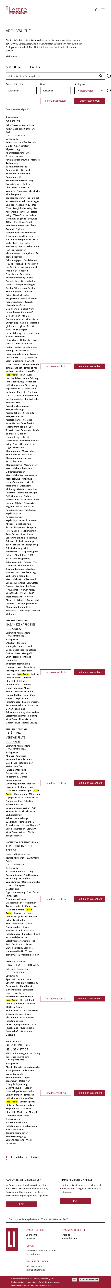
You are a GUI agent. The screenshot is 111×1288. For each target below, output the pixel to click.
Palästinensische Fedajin (19, 496)
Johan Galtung (30, 378)
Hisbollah (25, 340)
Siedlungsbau (30, 1125)
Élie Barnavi (12, 117)
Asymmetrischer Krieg (17, 159)
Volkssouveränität (15, 582)
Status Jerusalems (15, 1129)
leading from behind (16, 426)
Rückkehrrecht (27, 811)
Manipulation (13, 451)
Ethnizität (28, 989)
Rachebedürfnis (23, 523)
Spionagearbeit (14, 561)
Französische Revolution (18, 274)
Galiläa (9, 653)
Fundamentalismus (16, 769)
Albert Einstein (21, 145)
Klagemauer (20, 794)
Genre (43, 84)
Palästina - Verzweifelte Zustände (15, 737)
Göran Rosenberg (16, 961)
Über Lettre (31, 1234)
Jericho (35, 674)
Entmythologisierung (16, 1084)
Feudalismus (30, 260)
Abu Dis (10, 755)
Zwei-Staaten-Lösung (26, 722)
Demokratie (12, 986)
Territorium (18, 944)
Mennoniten (30, 464)
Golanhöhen (12, 308)
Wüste (22, 832)
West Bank (11, 719)
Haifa (17, 906)
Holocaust (11, 787)
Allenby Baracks (14, 1066)
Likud (9, 687)
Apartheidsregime (15, 152)
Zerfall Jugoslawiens (26, 603)
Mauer (9, 691)
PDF (21, 1204)
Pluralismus (12, 1027)
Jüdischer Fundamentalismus (21, 1105)
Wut (31, 951)
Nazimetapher (13, 926)
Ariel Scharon (31, 874)
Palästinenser (13, 701)
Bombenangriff (14, 177)
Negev (9, 698)
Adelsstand (11, 142)
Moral (29, 923)
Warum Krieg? (28, 589)
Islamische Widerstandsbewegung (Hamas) (18, 664)
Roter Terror (12, 534)
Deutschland (12, 888)
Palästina (10, 492)
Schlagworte (81, 84)
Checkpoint (20, 885)
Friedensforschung (15, 277)
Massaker (27, 454)
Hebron (17, 656)
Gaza (17, 653)
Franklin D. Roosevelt (17, 270)
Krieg (18, 402)
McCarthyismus (14, 461)
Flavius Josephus (14, 263)
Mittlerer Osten (14, 1007)
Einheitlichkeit (13, 989)
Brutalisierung (13, 183)
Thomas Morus (25, 565)
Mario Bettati (13, 454)
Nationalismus (31, 1010)
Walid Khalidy (13, 1041)
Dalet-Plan (24, 1080)
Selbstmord (11, 551)
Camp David (25, 646)
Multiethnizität (14, 1010)
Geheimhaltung (29, 281)
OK (74, 1280)
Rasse (9, 527)
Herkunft (20, 336)
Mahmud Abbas (22, 687)
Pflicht (18, 503)
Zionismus (11, 610)
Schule (16, 544)
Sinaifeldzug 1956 (24, 555)
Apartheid (21, 755)
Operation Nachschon (17, 1115)
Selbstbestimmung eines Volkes (22, 712)
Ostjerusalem (21, 698)
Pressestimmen (33, 1253)
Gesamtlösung (13, 1087)
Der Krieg (13, 121)
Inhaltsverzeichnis (56, 366)
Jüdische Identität (27, 916)
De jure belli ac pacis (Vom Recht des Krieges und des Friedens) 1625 (23, 201)
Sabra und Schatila (15, 537)
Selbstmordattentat (16, 715)
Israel (9, 364)
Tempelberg (25, 821)
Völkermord (30, 579)
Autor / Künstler (14, 84)
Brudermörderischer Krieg (19, 180)
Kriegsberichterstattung (18, 405)
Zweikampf (24, 610)
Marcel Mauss (29, 451)
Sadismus (32, 537)
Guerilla (24, 322)
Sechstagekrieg (30, 544)
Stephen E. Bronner (17, 620)
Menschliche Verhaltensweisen (22, 475)
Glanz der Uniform (15, 305)
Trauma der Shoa (15, 568)
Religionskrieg (28, 530)
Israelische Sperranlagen (19, 790)
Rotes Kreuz (27, 534)
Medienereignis (14, 464)
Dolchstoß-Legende (16, 218)
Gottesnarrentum (15, 319)
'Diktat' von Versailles (24, 215)
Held (8, 329)
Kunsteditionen (69, 1238)
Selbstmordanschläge (17, 818)
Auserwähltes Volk (15, 759)
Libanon (22, 433)
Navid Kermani (32, 842)
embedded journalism (17, 225)
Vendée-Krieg (29, 572)
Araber (21, 979)
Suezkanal (11, 821)
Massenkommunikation (18, 457)
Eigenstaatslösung (15, 892)
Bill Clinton (28, 1070)
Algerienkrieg (13, 149)
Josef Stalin (31, 388)
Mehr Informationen (89, 1280)
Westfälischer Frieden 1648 (20, 593)
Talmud (27, 561)
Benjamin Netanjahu (27, 982)
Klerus (17, 395)
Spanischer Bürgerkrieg (18, 558)
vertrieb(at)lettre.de (35, 1269)
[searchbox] (21, 90)
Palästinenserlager (27, 492)
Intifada (27, 656)
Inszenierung (22, 350)
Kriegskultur (29, 412)
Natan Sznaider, (15, 842)
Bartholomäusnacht (16, 166)
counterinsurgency (15, 197)
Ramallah (27, 933)
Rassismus (19, 527)
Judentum (11, 916)
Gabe (30, 277)
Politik (19, 506)
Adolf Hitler (25, 142)
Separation (26, 1031)
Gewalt (29, 301)
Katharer (10, 392)
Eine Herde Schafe (23, 222)
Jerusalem (19, 913)
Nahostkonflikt (14, 800)
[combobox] (21, 90)
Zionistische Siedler (28, 954)
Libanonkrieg (13, 437)
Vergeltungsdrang (15, 1139)
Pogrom (10, 506)
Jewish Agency (27, 1101)
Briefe (9, 861)
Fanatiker (31, 649)
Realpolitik (32, 527)
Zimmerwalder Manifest (18, 607)
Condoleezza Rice (15, 649)
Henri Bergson (20, 329)
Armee (19, 156)
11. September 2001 (16, 871)
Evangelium (28, 253)
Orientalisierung (14, 1013)
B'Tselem (10, 642)
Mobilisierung (13, 478)
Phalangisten (30, 503)
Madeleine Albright (27, 1112)
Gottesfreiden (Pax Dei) (18, 315)
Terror (29, 944)
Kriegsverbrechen (15, 416)
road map (20, 708)
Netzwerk (30, 1238)
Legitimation (19, 920)
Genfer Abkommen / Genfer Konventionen (17, 777)
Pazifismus (26, 499)
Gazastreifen (12, 281)
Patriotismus (12, 499)
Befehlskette (12, 170)
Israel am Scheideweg (22, 965)
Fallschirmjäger (14, 260)
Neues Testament (15, 482)
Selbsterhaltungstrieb (17, 548)
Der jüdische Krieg (22, 208)
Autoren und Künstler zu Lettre (41, 1250)
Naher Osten (29, 694)
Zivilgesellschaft (14, 835)
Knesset (31, 1003)
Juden (30, 913)
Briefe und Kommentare (18, 632)
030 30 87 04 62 (38, 1266)
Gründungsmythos (15, 783)
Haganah (27, 1087)
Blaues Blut (24, 173)
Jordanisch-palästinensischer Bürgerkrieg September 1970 (21, 385)
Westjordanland (14, 596)
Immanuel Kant (23, 343)
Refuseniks (11, 811)
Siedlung (32, 715)
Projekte (66, 1234)
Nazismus (27, 478)
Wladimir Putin (25, 600)
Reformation (12, 530)
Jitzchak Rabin (13, 378)
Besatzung (11, 878)
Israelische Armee (15, 909)
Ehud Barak (26, 986)
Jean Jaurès (26, 374)
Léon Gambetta (23, 430)
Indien (9, 346)
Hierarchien (12, 340)
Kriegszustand (13, 419)
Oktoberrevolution (27, 489)
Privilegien (30, 509)
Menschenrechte (15, 923)
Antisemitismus (14, 874)
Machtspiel (18, 447)
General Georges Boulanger (20, 284)
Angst (32, 871)
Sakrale (10, 541)
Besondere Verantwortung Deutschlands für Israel (23, 882)
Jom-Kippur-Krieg (15, 381)
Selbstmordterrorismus (18, 940)
